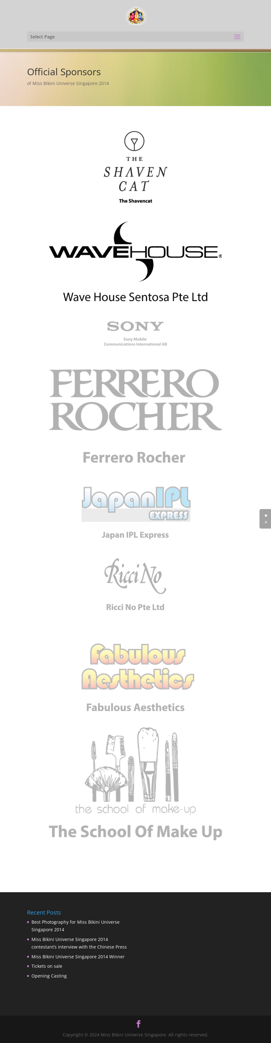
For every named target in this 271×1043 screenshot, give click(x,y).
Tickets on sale (46, 966)
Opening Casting (49, 976)
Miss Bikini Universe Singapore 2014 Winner (78, 957)
